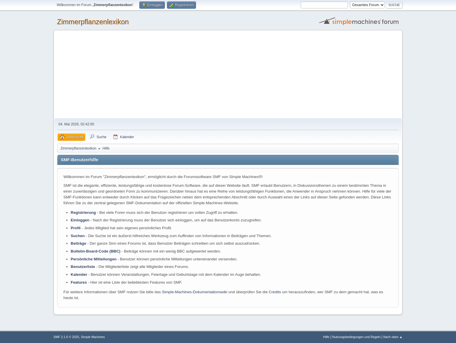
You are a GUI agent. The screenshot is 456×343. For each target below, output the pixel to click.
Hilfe (326, 337)
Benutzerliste (83, 266)
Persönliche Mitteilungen (94, 259)
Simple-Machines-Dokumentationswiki (194, 292)
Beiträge (78, 243)
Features (79, 282)
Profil (76, 228)
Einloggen (80, 220)
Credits (275, 292)
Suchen (78, 236)
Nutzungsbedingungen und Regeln (356, 337)
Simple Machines (93, 337)
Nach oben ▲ (392, 337)
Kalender (79, 274)
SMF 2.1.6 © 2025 (66, 337)
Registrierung (83, 212)
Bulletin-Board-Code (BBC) (95, 251)
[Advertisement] (228, 74)
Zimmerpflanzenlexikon (93, 22)
